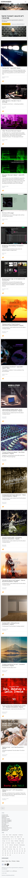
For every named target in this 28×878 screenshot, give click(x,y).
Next (3, 808)
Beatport (18, 836)
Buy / (10, 861)
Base (15, 836)
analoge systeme (14, 834)
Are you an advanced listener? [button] (18, 24)
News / (7, 861)
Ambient (10, 834)
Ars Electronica (20, 834)
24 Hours (3, 834)
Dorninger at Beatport (6, 820)
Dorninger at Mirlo (6, 818)
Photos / (14, 861)
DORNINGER (6, 2)
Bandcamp (12, 836)
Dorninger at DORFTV (6, 821)
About (3, 861)
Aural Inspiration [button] (6, 24)
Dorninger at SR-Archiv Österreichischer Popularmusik (7, 829)
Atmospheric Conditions (6, 836)
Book (21, 836)
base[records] (5, 815)
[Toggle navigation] (25, 2)
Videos (17, 861)
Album (7, 834)
